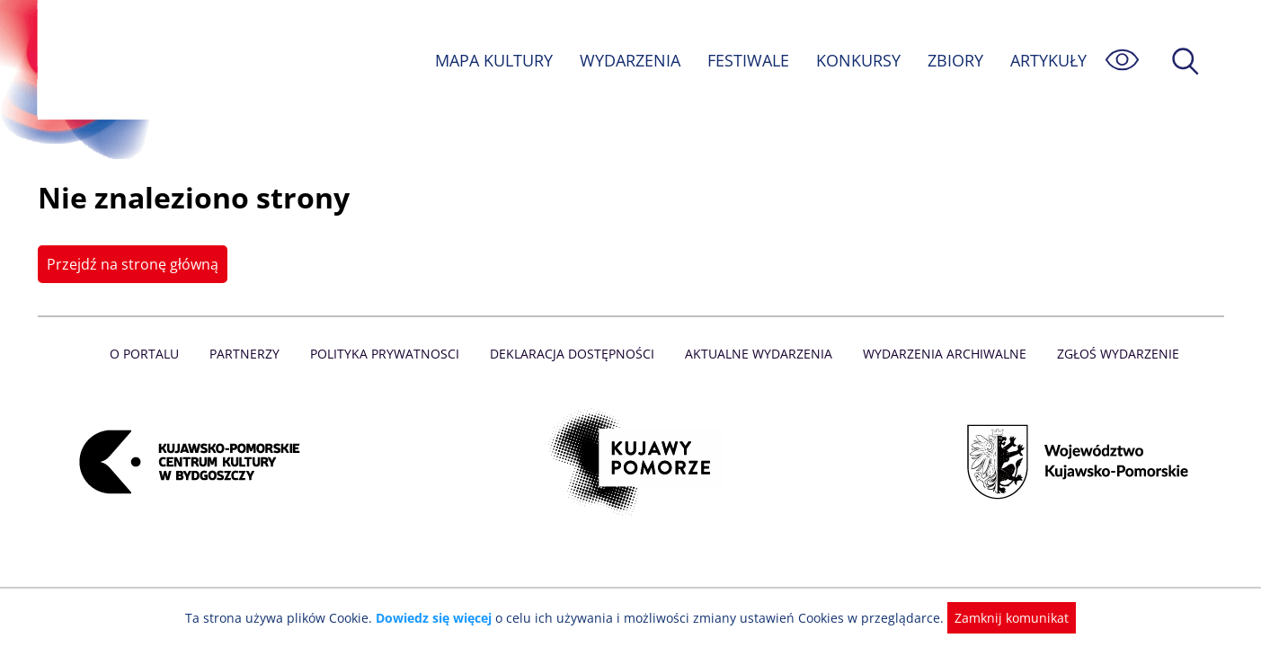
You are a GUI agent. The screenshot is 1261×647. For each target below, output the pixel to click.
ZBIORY (953, 60)
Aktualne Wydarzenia (756, 353)
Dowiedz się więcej (440, 617)
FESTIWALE (747, 60)
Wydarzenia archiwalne (939, 353)
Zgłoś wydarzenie (1110, 353)
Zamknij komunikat (1002, 617)
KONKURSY (857, 60)
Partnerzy (251, 353)
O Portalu (151, 353)
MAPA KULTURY (490, 60)
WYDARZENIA (628, 60)
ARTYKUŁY (1047, 60)
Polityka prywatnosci (388, 353)
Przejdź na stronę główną (131, 264)
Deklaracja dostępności (573, 353)
